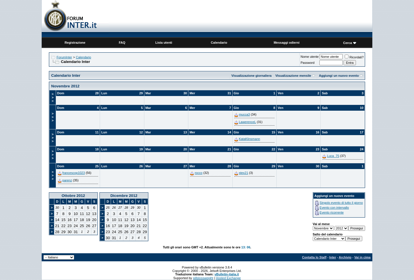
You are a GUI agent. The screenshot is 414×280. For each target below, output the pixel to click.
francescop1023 (73, 172)
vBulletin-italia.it (226, 274)
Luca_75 (333, 156)
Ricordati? (354, 57)
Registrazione (75, 42)
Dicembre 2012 (123, 195)
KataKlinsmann (249, 139)
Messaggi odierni (287, 42)
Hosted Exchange (228, 278)
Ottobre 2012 (73, 195)
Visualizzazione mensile (293, 75)
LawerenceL (247, 122)
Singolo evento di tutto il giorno (341, 202)
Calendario (219, 42)
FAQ (122, 42)
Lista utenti (163, 42)
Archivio (345, 257)
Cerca (347, 43)
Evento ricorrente (332, 212)
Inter (332, 257)
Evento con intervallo (334, 207)
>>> (52, 97)
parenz (67, 180)
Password (307, 62)
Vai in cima (362, 257)
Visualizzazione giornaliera (251, 75)
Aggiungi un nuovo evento (339, 75)
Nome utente (309, 56)
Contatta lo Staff (314, 257)
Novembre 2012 (65, 86)
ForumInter (64, 57)
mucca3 (244, 114)
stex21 (243, 172)
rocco (198, 172)
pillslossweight (203, 278)
